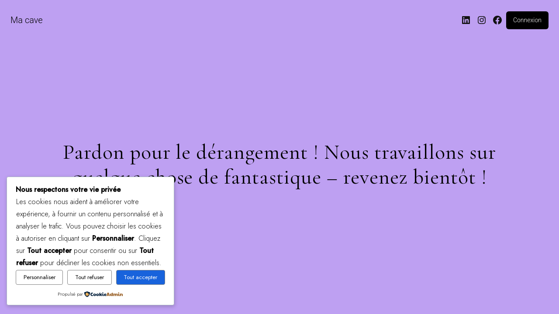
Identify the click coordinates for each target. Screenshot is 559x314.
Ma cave (26, 20)
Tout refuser (89, 277)
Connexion (527, 20)
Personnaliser (39, 277)
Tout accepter (140, 277)
